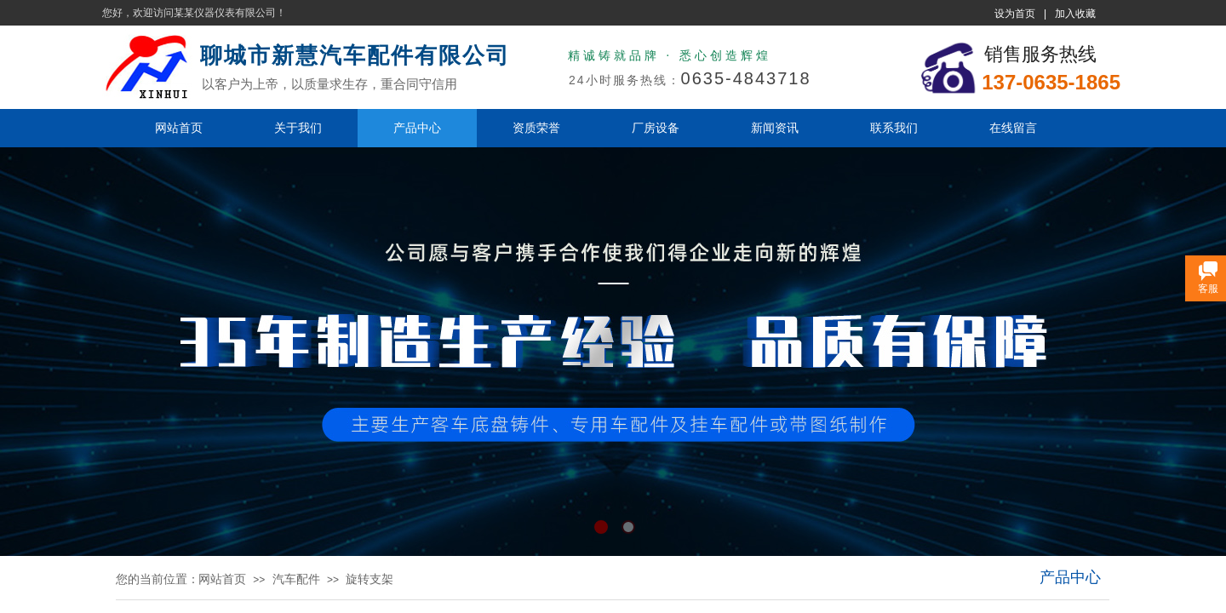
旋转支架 (369, 579)
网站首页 (179, 128)
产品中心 (417, 128)
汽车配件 (296, 579)
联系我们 (894, 128)
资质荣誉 (536, 128)
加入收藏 (1075, 14)
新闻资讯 (775, 128)
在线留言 (1013, 128)
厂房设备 (655, 128)
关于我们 (298, 128)
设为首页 (1014, 14)
